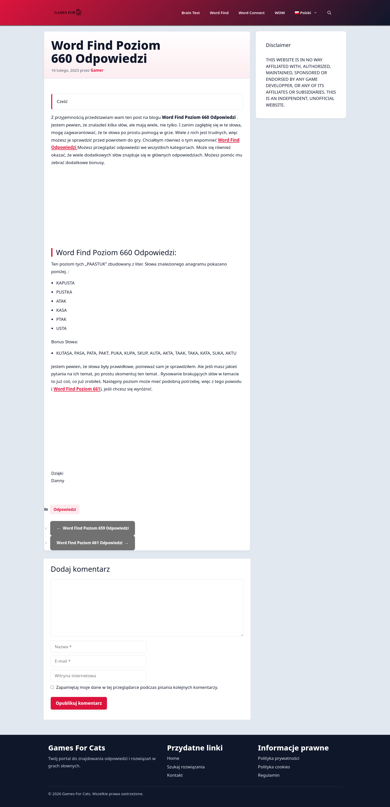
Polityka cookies (274, 767)
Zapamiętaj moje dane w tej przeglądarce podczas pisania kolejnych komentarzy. (137, 687)
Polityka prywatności (278, 758)
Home (173, 758)
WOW (280, 12)
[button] (329, 12)
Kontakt (175, 775)
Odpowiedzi (64, 509)
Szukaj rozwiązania (186, 767)
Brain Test (191, 12)
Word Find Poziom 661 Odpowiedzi (89, 542)
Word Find (219, 12)
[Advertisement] (147, 205)
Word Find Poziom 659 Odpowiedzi (96, 528)
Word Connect (252, 12)
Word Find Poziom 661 (77, 389)
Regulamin (269, 775)
